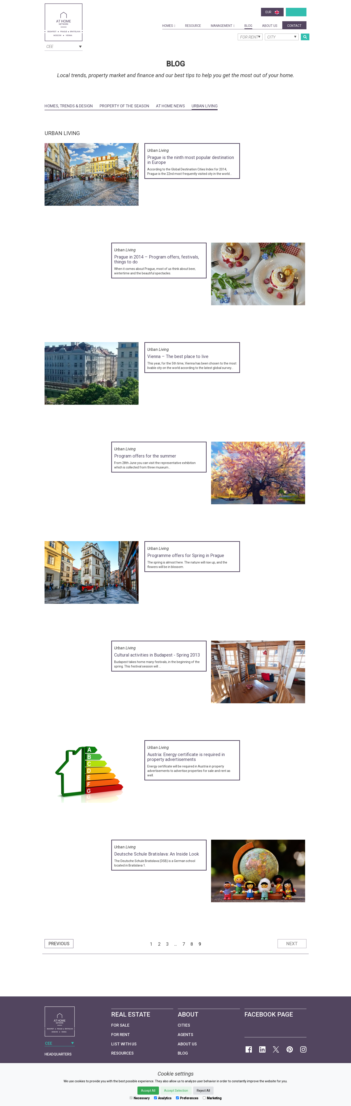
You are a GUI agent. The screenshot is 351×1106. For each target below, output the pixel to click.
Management (223, 26)
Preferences (187, 1098)
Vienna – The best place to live (177, 356)
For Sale (120, 1025)
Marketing (212, 1098)
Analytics (162, 1098)
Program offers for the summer (145, 456)
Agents (185, 1034)
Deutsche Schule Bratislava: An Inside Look (156, 854)
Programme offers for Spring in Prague (185, 555)
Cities (184, 1025)
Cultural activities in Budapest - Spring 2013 (157, 655)
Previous (59, 943)
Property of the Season (124, 106)
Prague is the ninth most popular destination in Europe (190, 160)
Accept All (148, 1090)
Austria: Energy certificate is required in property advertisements (186, 757)
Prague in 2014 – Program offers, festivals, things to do (156, 259)
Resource (193, 26)
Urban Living (205, 106)
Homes (168, 26)
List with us (124, 1044)
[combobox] (64, 46)
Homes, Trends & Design (69, 106)
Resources (122, 1053)
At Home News (170, 106)
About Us (269, 26)
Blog (248, 26)
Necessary (140, 1098)
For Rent (120, 1034)
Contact (294, 26)
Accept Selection (176, 1090)
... (175, 944)
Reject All (203, 1090)
